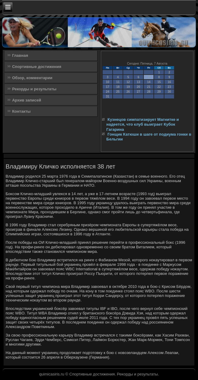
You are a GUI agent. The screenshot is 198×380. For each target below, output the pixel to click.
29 (159, 91)
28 (148, 91)
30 (169, 91)
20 (138, 87)
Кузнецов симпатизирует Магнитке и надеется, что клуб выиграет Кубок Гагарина (142, 124)
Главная (20, 55)
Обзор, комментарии (32, 78)
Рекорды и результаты (34, 89)
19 (128, 87)
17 (107, 87)
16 (169, 82)
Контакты (21, 111)
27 (138, 91)
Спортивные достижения (36, 66)
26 (128, 91)
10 (107, 82)
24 (107, 91)
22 (159, 87)
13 (138, 82)
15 (159, 82)
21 (148, 87)
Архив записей (26, 100)
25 (118, 91)
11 (118, 82)
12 (128, 82)
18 (118, 87)
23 (169, 87)
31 (107, 96)
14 (148, 82)
